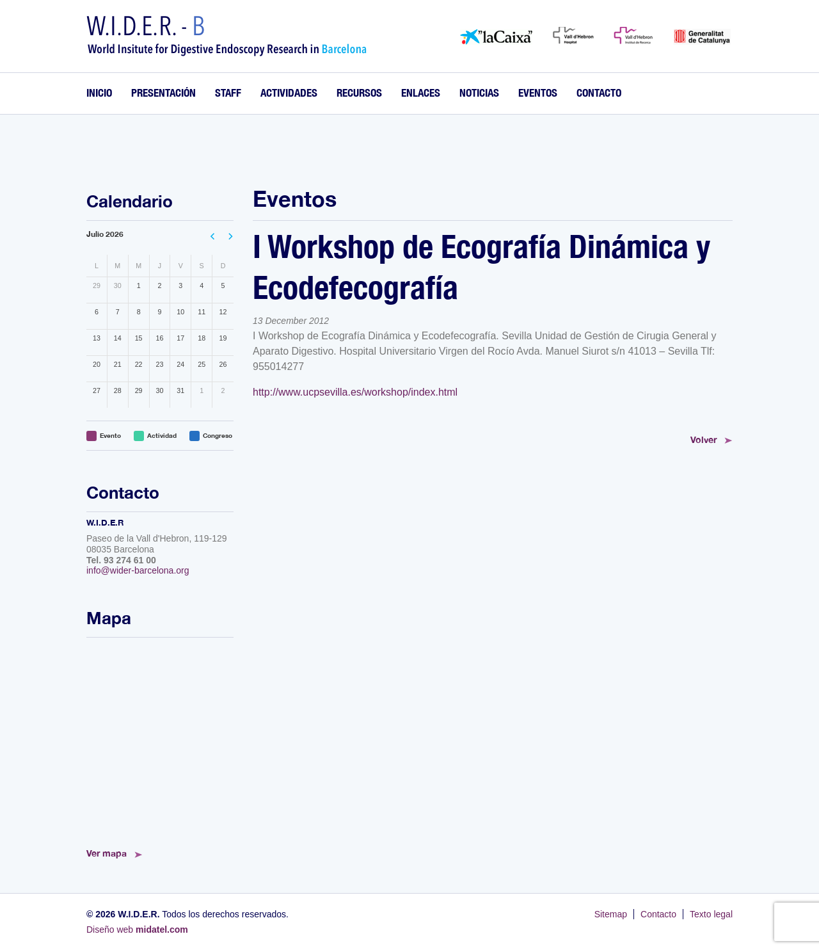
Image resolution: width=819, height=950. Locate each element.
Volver (703, 439)
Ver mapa (106, 853)
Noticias (479, 92)
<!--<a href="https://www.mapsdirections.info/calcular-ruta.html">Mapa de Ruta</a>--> (160, 739)
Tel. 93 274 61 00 (121, 560)
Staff (228, 92)
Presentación (163, 92)
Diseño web (137, 929)
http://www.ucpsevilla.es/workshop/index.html (355, 392)
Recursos (359, 92)
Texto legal (711, 914)
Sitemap (610, 914)
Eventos (537, 92)
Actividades (288, 92)
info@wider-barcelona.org (137, 570)
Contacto (598, 92)
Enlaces (420, 92)
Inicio (99, 92)
